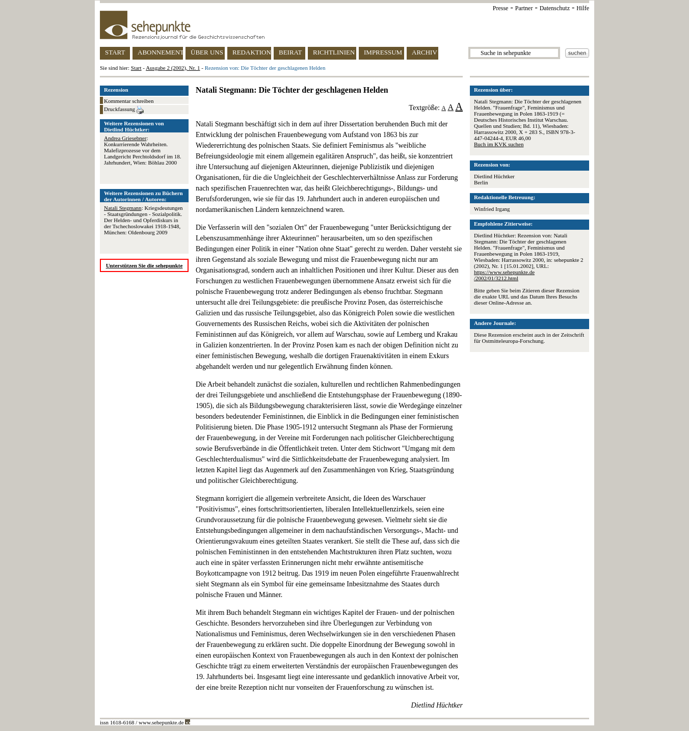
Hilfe (582, 8)
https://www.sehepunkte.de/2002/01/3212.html (504, 275)
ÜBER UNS (207, 52)
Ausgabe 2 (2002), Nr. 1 (173, 68)
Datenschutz (555, 8)
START (115, 52)
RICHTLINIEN (334, 52)
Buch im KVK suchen (498, 144)
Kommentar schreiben (128, 101)
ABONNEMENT (160, 52)
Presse (501, 8)
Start (136, 68)
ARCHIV (424, 52)
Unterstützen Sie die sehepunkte (144, 265)
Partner (524, 8)
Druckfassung (124, 110)
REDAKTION (251, 52)
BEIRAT (290, 52)
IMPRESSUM (383, 52)
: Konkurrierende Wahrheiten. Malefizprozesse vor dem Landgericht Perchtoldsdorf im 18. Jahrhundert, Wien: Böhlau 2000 (142, 150)
